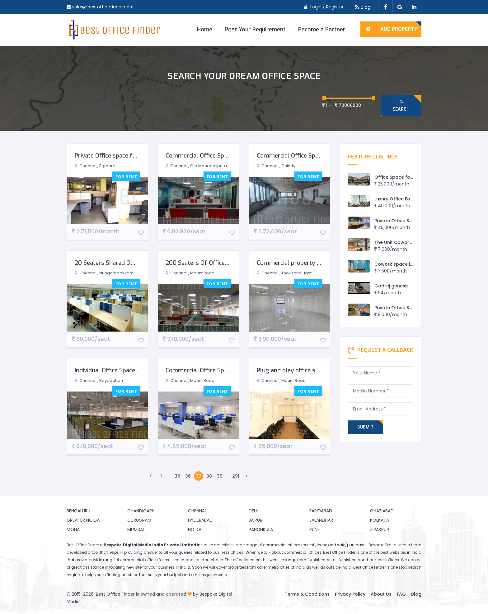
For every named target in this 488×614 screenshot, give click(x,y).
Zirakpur (379, 529)
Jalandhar (321, 520)
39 (220, 476)
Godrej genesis (391, 286)
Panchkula (261, 529)
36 (188, 476)
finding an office (122, 574)
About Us (381, 594)
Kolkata (379, 520)
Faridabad (320, 511)
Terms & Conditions (307, 594)
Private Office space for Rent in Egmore (128, 155)
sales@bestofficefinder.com (103, 7)
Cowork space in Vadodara (406, 264)
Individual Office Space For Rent (117, 370)
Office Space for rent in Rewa (407, 177)
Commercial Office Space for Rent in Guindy (316, 155)
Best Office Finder (115, 594)
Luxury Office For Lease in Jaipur (410, 199)
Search (401, 105)
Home (204, 29)
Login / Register (327, 7)
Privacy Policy (350, 594)
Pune (314, 529)
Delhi (254, 511)
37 (198, 476)
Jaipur (255, 520)
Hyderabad (200, 520)
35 (177, 476)
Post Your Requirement (255, 29)
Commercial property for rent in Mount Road (318, 263)
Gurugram (139, 520)
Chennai (197, 511)
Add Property (388, 29)
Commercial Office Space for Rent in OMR (222, 155)
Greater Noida (83, 520)
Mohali (74, 529)
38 (209, 476)
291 (235, 476)
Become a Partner (321, 29)
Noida (194, 529)
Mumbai (135, 529)
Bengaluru (78, 511)
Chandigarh (141, 511)
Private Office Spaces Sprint (406, 308)
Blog (362, 7)
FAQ (401, 594)
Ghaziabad (382, 511)
